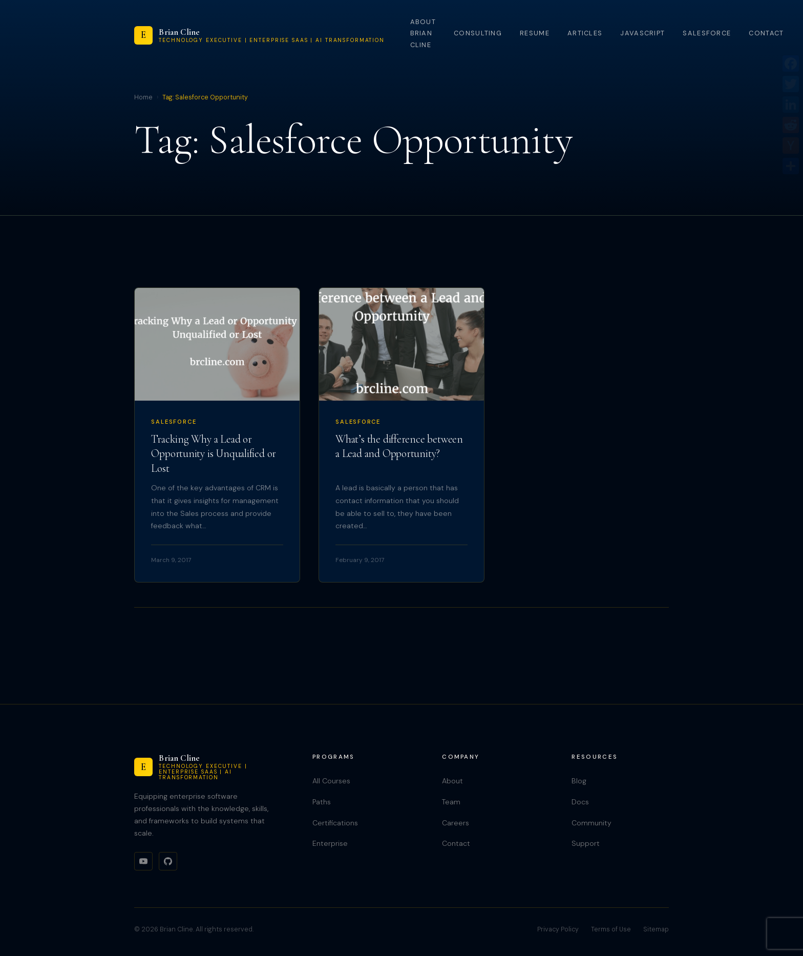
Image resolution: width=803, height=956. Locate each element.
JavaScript (642, 33)
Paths (321, 801)
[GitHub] (168, 861)
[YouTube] (143, 861)
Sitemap (656, 929)
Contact (766, 33)
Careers (455, 822)
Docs (580, 801)
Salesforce (707, 33)
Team (451, 801)
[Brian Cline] (259, 35)
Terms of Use (611, 929)
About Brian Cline (423, 33)
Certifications (335, 822)
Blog (579, 780)
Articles (584, 33)
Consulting (478, 33)
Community (591, 822)
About (452, 780)
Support (586, 843)
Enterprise (330, 843)
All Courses (331, 780)
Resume (535, 33)
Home (143, 97)
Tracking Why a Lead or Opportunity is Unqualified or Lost (213, 453)
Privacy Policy (558, 929)
